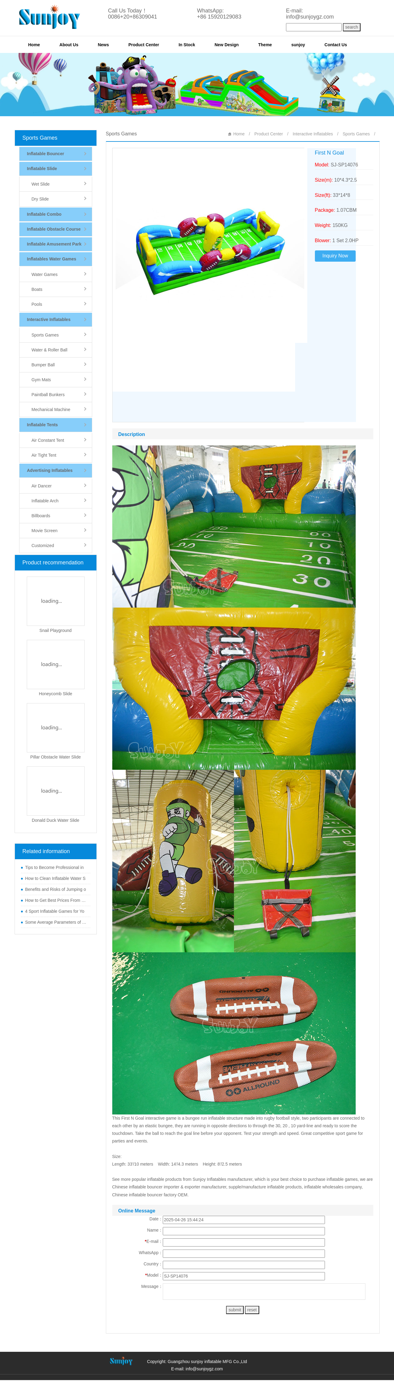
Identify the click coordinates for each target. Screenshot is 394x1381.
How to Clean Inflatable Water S (55, 878)
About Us (68, 44)
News (103, 44)
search (351, 27)
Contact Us (336, 44)
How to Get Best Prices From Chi (56, 900)
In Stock (187, 44)
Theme (265, 44)
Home (34, 44)
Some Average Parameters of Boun (56, 922)
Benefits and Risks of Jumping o (55, 889)
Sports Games (40, 138)
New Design (226, 44)
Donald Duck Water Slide (55, 820)
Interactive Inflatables (313, 133)
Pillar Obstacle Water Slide (55, 757)
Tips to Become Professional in (54, 867)
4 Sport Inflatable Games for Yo (55, 911)
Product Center (143, 44)
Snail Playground (56, 630)
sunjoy (298, 44)
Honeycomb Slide (55, 693)
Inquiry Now (335, 255)
